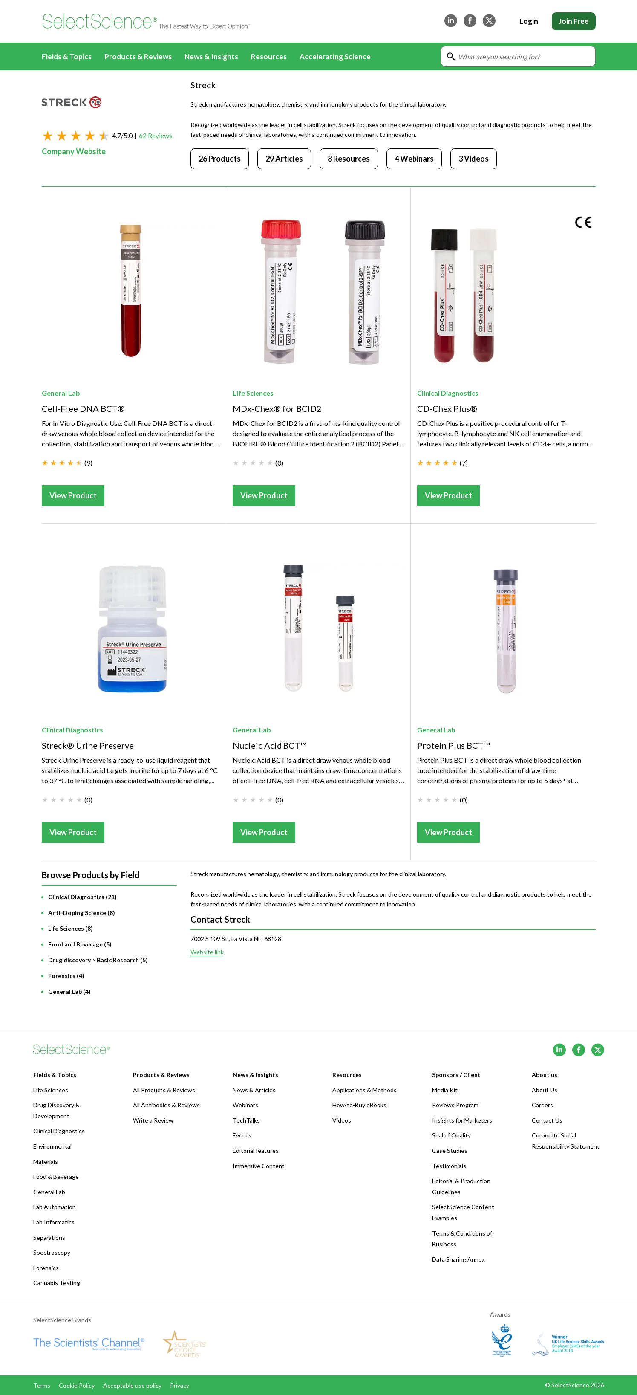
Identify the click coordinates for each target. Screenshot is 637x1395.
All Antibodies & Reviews (166, 1104)
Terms (41, 1385)
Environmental (52, 1146)
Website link (207, 951)
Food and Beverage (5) (80, 944)
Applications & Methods (364, 1090)
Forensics (46, 1267)
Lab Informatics (54, 1222)
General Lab (61, 393)
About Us (544, 1090)
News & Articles (254, 1090)
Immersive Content (259, 1165)
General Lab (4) (69, 991)
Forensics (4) (66, 975)
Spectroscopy (51, 1252)
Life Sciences (253, 393)
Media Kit (445, 1090)
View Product (73, 495)
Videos (341, 1120)
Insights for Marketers (462, 1120)
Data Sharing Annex (458, 1259)
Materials (45, 1161)
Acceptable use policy (132, 1385)
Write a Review (153, 1120)
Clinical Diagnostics (447, 393)
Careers (542, 1104)
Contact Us (547, 1120)
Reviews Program (455, 1104)
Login (528, 21)
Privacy (179, 1385)
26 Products (220, 158)
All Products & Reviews (164, 1090)
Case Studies (449, 1150)
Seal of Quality (451, 1135)
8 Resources (349, 158)
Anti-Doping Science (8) (81, 912)
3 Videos (473, 158)
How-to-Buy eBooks (359, 1104)
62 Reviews (155, 135)
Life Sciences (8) (70, 928)
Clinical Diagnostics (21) (82, 896)
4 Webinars (414, 158)
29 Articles (284, 158)
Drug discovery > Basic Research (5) (98, 960)
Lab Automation (54, 1206)
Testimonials (449, 1165)
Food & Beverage (56, 1176)
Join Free (574, 21)
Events (242, 1135)
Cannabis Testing (56, 1282)
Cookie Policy (77, 1385)
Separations (49, 1237)
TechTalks (246, 1120)
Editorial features (256, 1150)
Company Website (74, 151)
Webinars (245, 1104)
